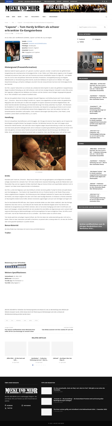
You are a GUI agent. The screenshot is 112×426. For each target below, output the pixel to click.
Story (36, 320)
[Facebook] (102, 1)
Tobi (12, 33)
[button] (14, 1)
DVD (7, 320)
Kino (25, 320)
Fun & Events (35, 16)
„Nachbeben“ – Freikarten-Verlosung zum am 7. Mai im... (34, 1)
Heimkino (18, 320)
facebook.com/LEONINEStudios (38, 43)
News (13, 16)
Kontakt (59, 1)
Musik (19, 16)
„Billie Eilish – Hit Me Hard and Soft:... (15, 359)
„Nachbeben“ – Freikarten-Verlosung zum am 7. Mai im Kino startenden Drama (98, 97)
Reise (44, 16)
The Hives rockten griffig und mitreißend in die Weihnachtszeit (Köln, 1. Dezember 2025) (80, 409)
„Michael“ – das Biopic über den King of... (62, 359)
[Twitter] (106, 1)
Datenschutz (73, 1)
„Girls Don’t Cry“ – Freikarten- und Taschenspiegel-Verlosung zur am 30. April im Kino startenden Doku (97, 134)
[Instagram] (104, 1)
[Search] (106, 16)
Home (7, 16)
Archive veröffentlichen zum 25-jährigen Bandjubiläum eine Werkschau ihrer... (92, 226)
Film (26, 16)
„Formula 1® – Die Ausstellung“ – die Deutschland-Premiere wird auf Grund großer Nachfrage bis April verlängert (78, 399)
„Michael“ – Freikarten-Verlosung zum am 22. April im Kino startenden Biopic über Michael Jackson (98, 186)
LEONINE (29, 41)
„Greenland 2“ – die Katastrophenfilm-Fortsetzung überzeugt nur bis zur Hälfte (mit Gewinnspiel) (98, 110)
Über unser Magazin (49, 1)
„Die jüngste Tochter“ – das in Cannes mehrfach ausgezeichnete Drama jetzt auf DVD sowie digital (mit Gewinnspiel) (98, 122)
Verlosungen (53, 16)
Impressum (66, 1)
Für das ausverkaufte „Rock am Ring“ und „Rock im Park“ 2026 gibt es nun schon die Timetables (79, 389)
